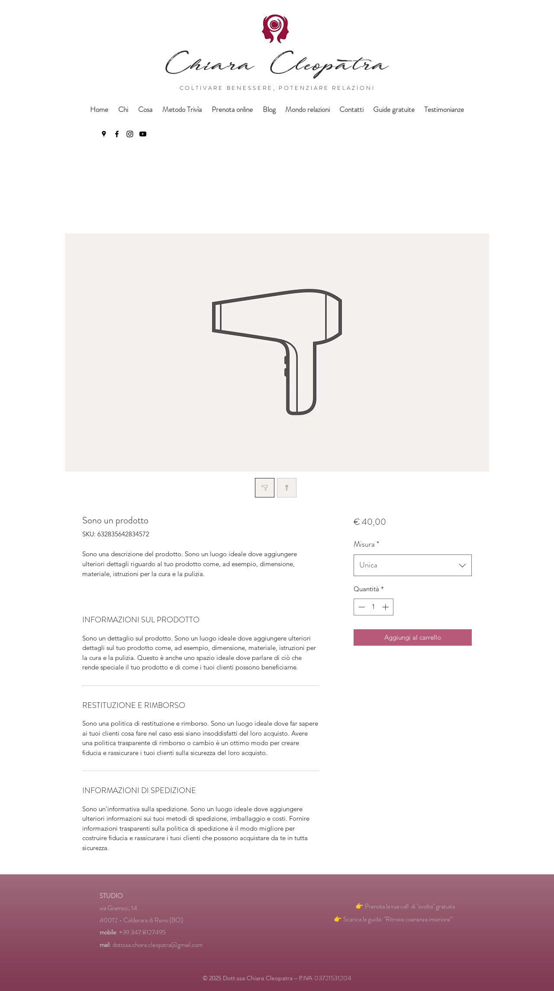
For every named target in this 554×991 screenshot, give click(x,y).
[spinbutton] (373, 607)
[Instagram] (130, 134)
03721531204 (332, 978)
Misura (366, 544)
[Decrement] (361, 607)
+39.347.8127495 (142, 932)
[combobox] (413, 565)
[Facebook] (117, 134)
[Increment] (386, 607)
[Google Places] (104, 134)
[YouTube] (142, 134)
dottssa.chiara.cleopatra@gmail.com (158, 945)
